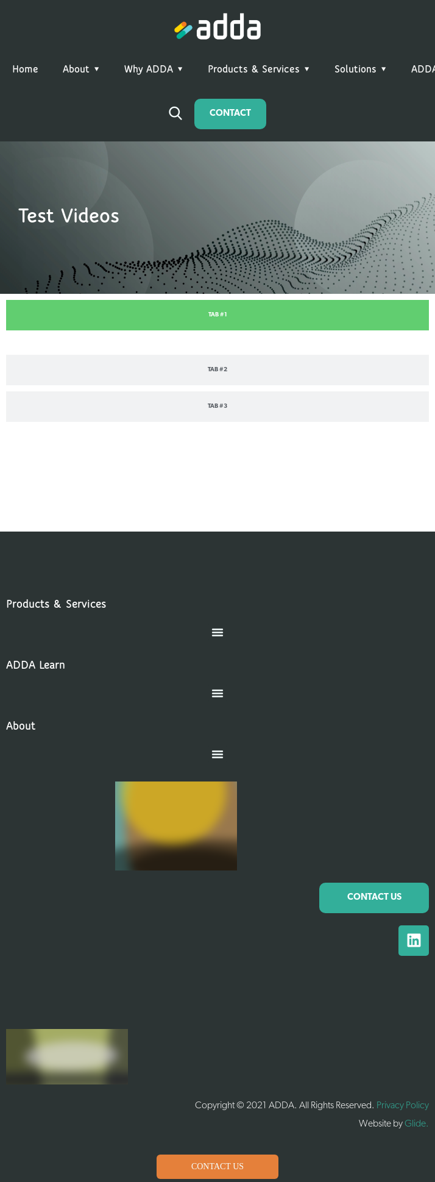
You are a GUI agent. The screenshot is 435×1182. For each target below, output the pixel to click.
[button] (217, 632)
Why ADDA (148, 70)
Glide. (417, 1124)
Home (25, 70)
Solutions (355, 70)
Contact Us (217, 1166)
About (76, 70)
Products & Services (254, 70)
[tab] (217, 315)
